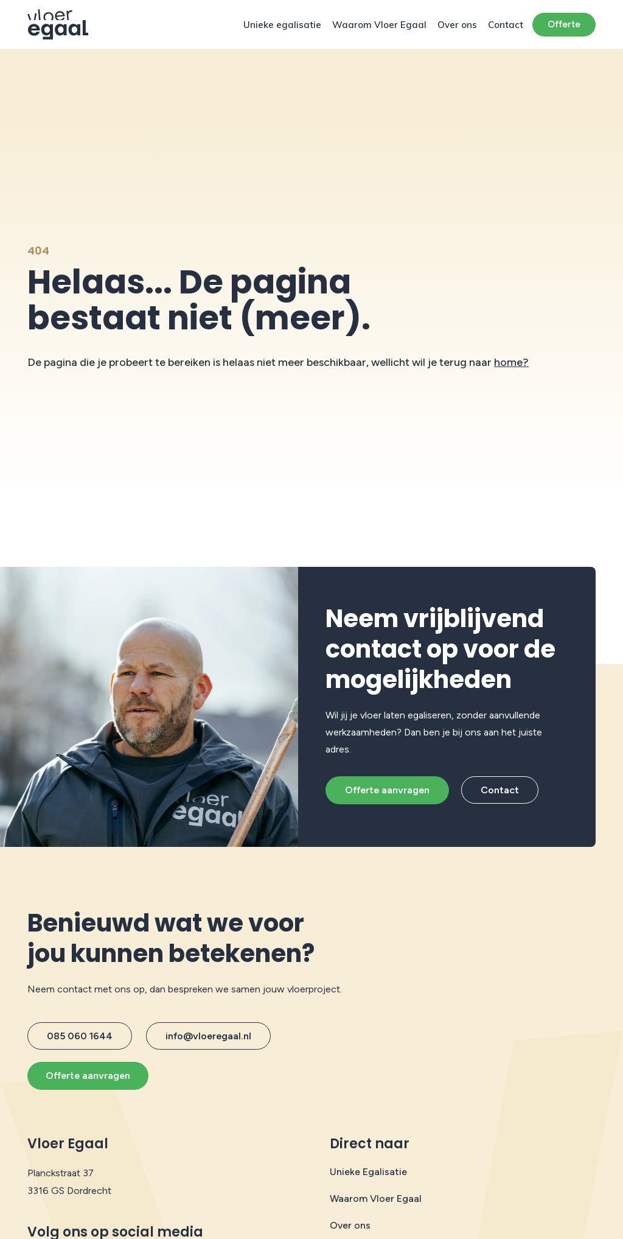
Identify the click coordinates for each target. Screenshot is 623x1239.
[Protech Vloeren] (58, 24)
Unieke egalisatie (282, 24)
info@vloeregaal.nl (208, 1036)
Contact (505, 24)
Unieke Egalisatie (368, 1172)
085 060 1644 (80, 1036)
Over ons (457, 24)
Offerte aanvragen (387, 790)
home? (511, 362)
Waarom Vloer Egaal (379, 24)
